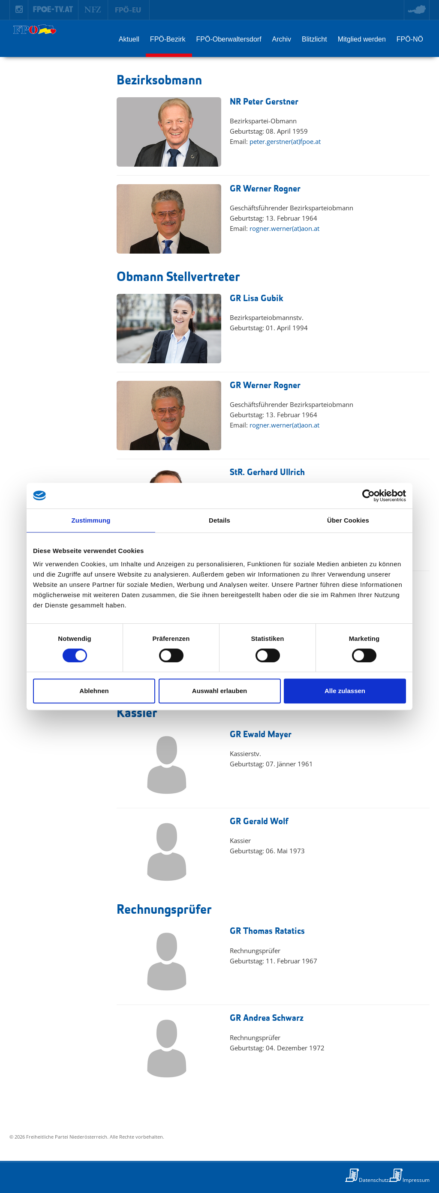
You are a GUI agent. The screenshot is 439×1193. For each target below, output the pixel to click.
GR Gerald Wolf (259, 821)
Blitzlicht (314, 39)
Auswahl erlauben (219, 690)
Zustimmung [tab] (91, 520)
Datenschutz (374, 1180)
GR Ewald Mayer (261, 734)
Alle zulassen (345, 690)
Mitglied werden (362, 39)
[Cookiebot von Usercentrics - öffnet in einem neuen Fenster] (368, 495)
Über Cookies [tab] (348, 520)
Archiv (281, 39)
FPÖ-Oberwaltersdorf (229, 39)
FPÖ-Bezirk (168, 39)
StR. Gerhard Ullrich (267, 472)
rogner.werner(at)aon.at (284, 228)
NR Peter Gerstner (264, 102)
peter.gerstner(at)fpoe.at (285, 141)
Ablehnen (93, 690)
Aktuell (129, 39)
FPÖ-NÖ (410, 39)
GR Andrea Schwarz (267, 1018)
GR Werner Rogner (265, 189)
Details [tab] (219, 520)
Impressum (416, 1180)
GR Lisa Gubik (256, 298)
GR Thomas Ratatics (267, 931)
